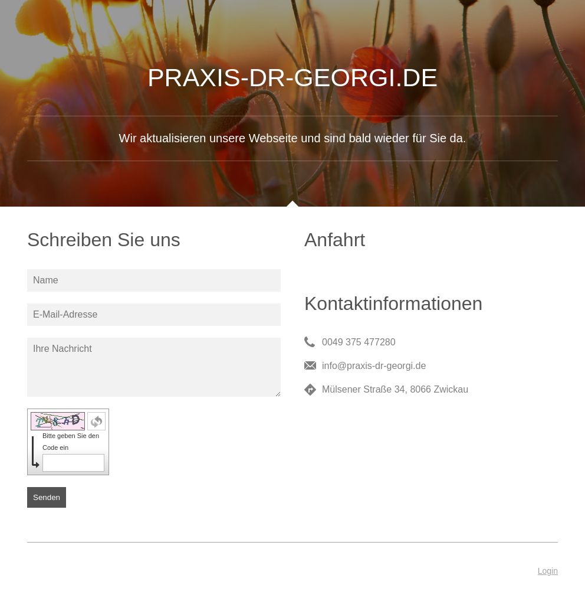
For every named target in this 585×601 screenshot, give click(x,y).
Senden (46, 497)
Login (548, 571)
